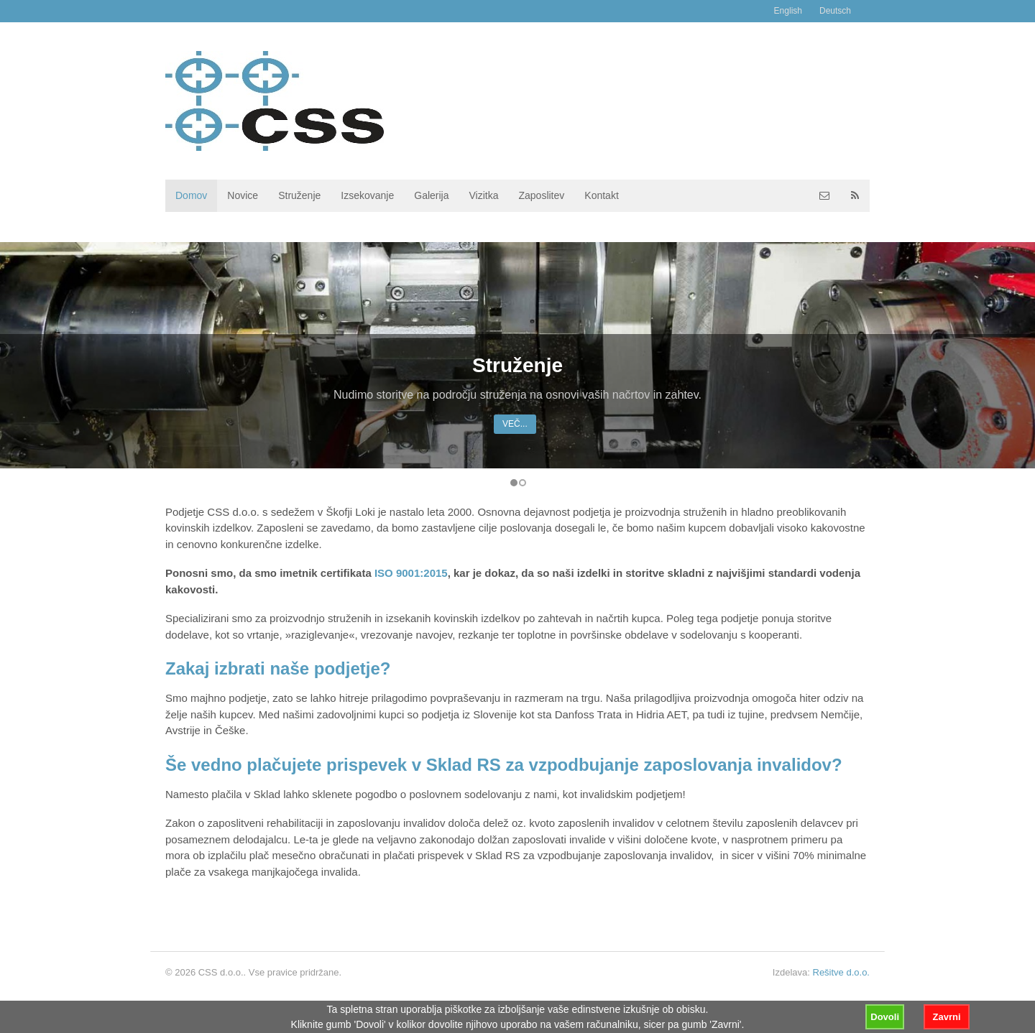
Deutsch (835, 11)
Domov (191, 195)
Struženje (299, 195)
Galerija (431, 195)
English (788, 11)
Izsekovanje (367, 195)
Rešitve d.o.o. (841, 972)
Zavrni (946, 1016)
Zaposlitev (541, 195)
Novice (242, 195)
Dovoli (884, 1016)
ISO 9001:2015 (411, 573)
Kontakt (601, 195)
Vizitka (484, 195)
